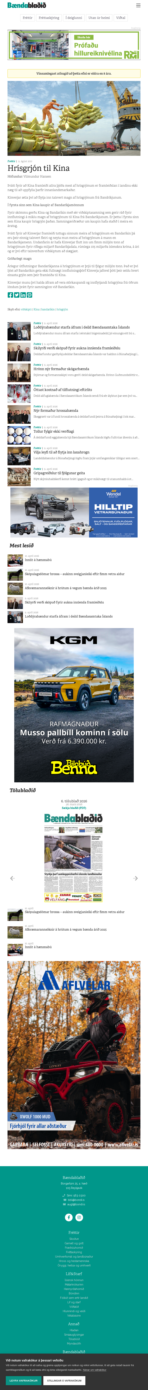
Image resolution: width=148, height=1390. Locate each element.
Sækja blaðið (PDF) (74, 808)
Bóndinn (74, 1293)
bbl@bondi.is (74, 1199)
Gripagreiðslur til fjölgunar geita (59, 473)
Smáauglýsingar (74, 1334)
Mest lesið (21, 545)
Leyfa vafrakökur (24, 1380)
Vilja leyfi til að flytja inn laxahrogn (61, 452)
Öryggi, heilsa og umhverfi (74, 1265)
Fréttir (27, 18)
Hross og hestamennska (74, 1261)
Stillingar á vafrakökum (64, 1380)
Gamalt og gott (74, 1243)
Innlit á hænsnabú (38, 560)
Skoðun (74, 1238)
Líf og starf (74, 1302)
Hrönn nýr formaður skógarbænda (61, 369)
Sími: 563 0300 (74, 1195)
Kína (36, 309)
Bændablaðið (74, 1352)
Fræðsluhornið (74, 1247)
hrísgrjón (62, 309)
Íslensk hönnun (74, 1280)
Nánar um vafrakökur (94, 1369)
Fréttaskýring (49, 18)
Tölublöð (74, 1339)
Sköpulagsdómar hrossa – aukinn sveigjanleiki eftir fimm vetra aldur (74, 574)
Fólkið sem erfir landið (74, 1297)
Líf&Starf (74, 1273)
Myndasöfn (74, 1343)
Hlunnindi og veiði (74, 1311)
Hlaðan (74, 1330)
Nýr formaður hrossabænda (56, 410)
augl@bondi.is (74, 1204)
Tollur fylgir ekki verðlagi (54, 431)
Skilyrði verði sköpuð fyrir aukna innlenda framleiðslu (77, 348)
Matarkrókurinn (74, 1284)
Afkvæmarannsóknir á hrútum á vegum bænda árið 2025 (66, 588)
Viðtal (120, 18)
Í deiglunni (74, 18)
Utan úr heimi (99, 18)
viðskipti (26, 309)
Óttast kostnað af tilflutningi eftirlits (63, 390)
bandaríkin (48, 309)
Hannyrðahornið (74, 1289)
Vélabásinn (74, 1315)
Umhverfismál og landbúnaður (74, 1256)
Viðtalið (74, 1306)
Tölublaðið (22, 790)
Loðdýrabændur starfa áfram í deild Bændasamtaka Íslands (82, 327)
